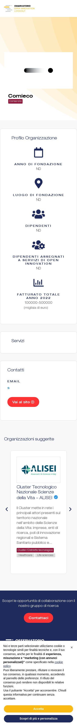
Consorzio (15, 101)
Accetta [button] (38, 708)
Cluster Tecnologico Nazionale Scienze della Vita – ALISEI (37, 492)
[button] (6, 509)
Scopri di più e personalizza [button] (38, 718)
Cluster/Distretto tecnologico (35, 550)
